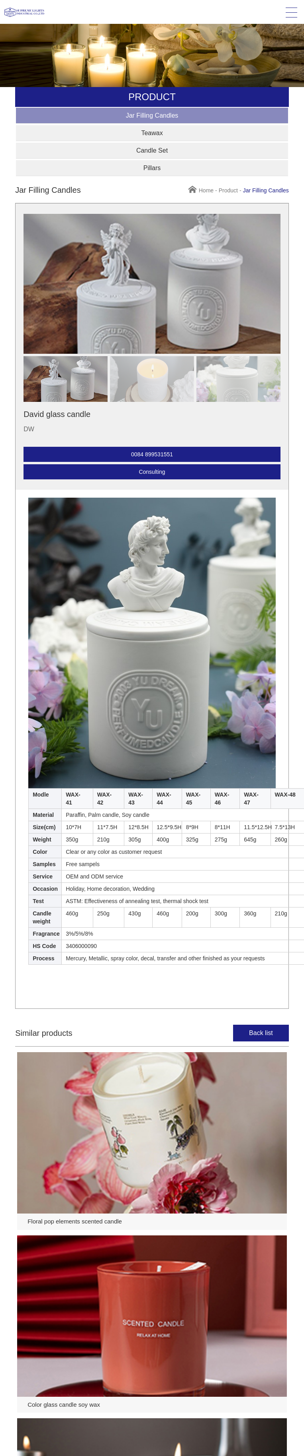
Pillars (152, 168)
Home (206, 190)
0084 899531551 (152, 454)
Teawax (152, 133)
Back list (261, 1032)
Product (228, 190)
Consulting (152, 472)
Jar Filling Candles (152, 115)
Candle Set (152, 150)
